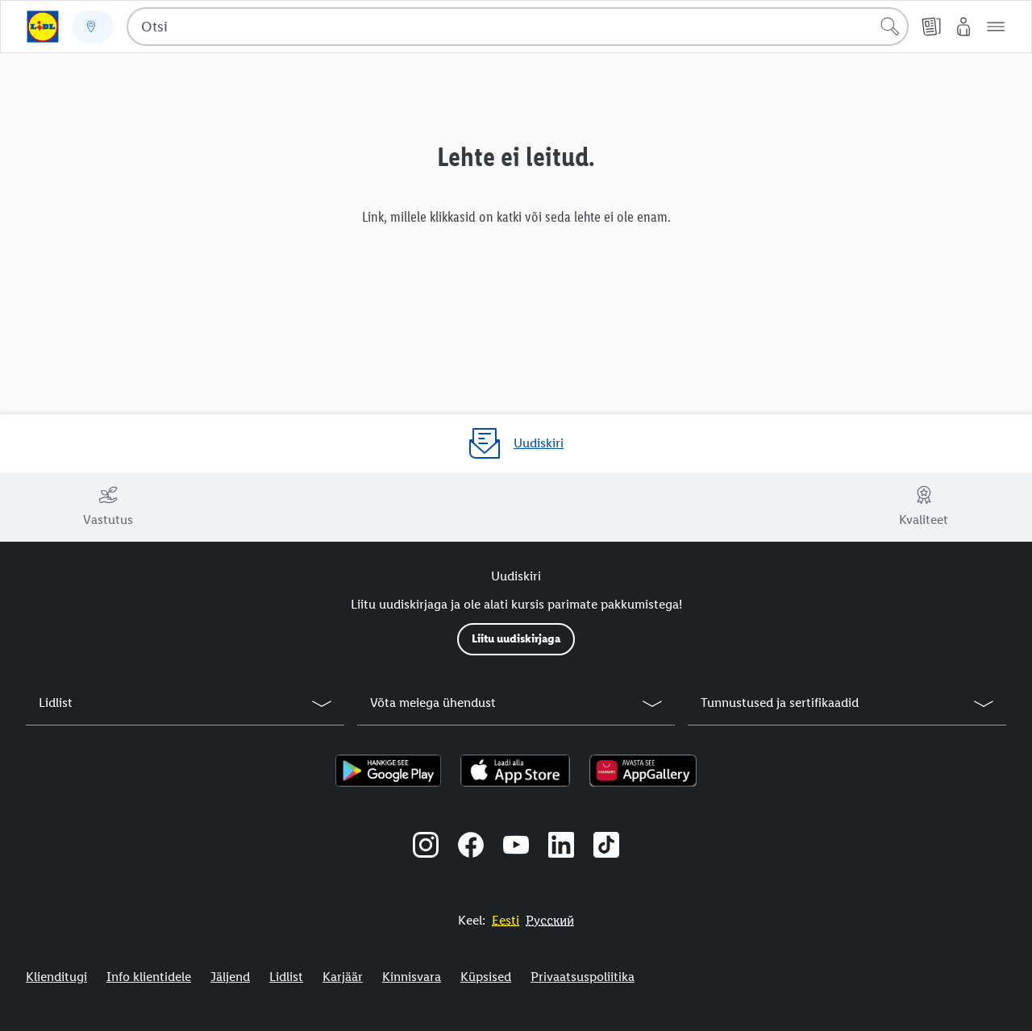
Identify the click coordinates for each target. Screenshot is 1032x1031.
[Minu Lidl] (963, 26)
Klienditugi (56, 976)
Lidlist (286, 976)
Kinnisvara (411, 976)
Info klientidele (148, 976)
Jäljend (230, 976)
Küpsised (485, 976)
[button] (995, 26)
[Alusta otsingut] (890, 26)
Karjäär (342, 976)
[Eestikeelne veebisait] (505, 920)
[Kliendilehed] (931, 26)
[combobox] (518, 26)
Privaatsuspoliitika (583, 976)
